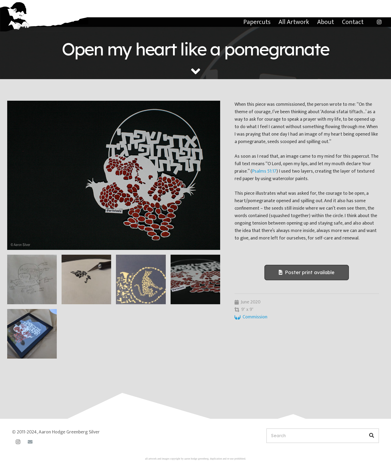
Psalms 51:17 (264, 171)
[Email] (30, 442)
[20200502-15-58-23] (86, 279)
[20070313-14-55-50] (195, 279)
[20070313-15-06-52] (113, 175)
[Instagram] (379, 22)
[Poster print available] (306, 272)
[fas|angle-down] (195, 71)
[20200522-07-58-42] (141, 279)
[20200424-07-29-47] (32, 279)
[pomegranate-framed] (32, 334)
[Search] (322, 435)
